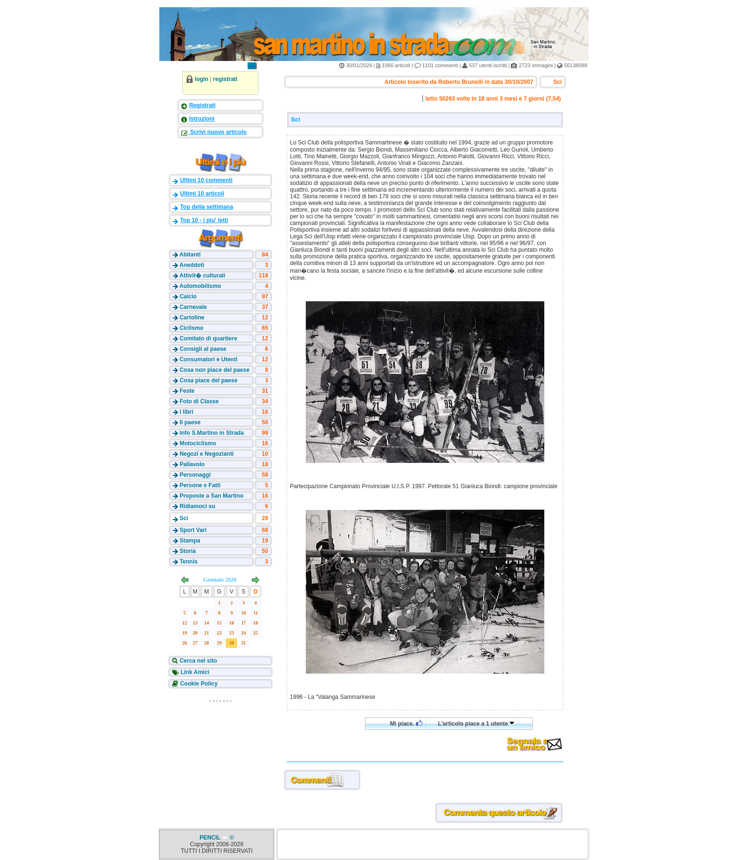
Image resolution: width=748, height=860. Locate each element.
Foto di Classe (198, 401)
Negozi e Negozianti (206, 453)
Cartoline (191, 317)
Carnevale (193, 307)
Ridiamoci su (197, 506)
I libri (186, 412)
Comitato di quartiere (208, 338)
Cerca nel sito (197, 660)
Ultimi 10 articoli (202, 193)
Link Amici (194, 672)
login (201, 79)
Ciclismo (191, 328)
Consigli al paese (202, 349)
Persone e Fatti (199, 485)
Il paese (189, 422)
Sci (183, 518)
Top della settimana (206, 207)
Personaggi (194, 474)
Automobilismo (200, 286)
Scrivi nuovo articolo (217, 132)
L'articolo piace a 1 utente (476, 723)
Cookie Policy (198, 683)
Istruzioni (201, 118)
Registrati (202, 105)
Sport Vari (193, 530)
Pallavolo (192, 464)
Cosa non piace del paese (214, 370)
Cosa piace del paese (208, 380)
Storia (187, 551)
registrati (225, 79)
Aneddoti (191, 265)
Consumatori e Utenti (208, 359)
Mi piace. (406, 723)
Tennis (188, 561)
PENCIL (210, 837)
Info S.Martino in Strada (211, 433)
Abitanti (190, 254)
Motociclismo (197, 443)
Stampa (189, 540)
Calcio (188, 296)
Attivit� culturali (202, 275)
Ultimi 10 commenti (206, 180)
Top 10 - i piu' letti (204, 220)
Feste (186, 391)
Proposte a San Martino (211, 495)
